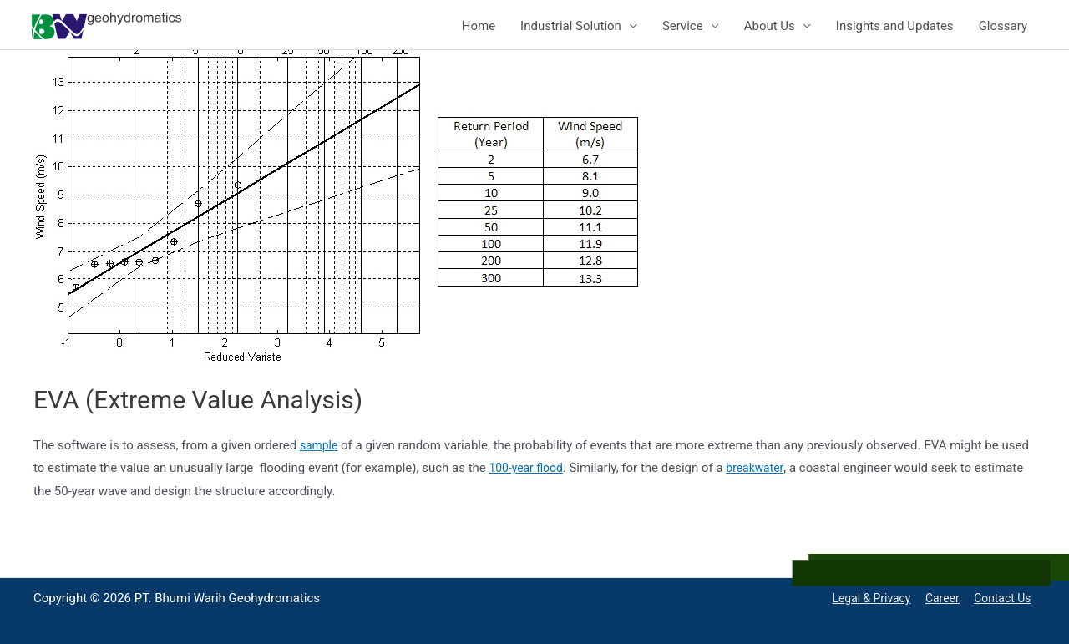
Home (478, 25)
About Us (769, 25)
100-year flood (528, 467)
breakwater (763, 467)
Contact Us (1005, 598)
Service (682, 25)
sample (320, 445)
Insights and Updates (895, 25)
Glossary (1003, 25)
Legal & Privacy (864, 598)
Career (940, 598)
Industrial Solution (570, 25)
